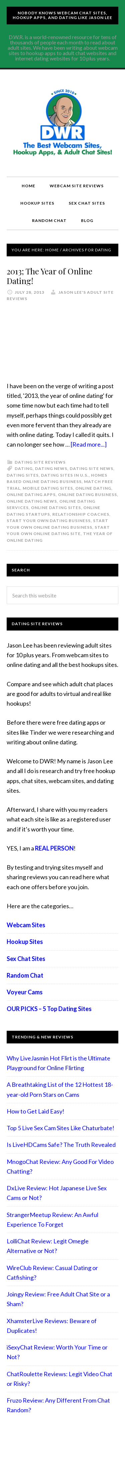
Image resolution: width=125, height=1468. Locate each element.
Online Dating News (32, 501)
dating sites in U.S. (65, 475)
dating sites (23, 475)
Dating (24, 468)
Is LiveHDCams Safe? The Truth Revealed (61, 1144)
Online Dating (93, 488)
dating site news (91, 468)
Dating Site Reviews (40, 462)
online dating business (87, 494)
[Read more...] (89, 444)
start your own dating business (49, 520)
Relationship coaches (80, 514)
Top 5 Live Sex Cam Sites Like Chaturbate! (60, 1128)
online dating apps (31, 494)
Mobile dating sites (48, 488)
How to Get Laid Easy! (35, 1111)
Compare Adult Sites (62, 123)
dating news (51, 468)
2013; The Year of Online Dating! (49, 276)
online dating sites (56, 507)
